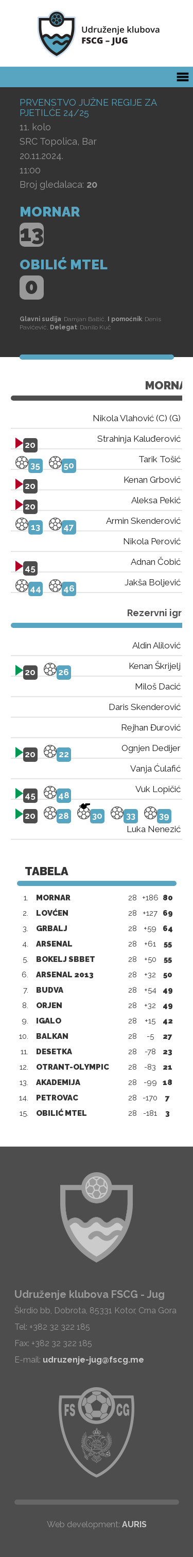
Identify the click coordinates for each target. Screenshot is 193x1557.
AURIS (134, 1524)
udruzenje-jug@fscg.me (93, 1360)
